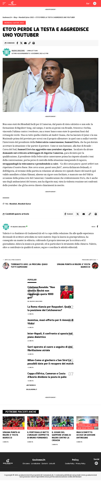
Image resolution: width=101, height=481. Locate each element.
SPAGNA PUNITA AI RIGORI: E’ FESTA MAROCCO (11, 436)
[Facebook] (97, 227)
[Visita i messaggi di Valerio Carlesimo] (7, 52)
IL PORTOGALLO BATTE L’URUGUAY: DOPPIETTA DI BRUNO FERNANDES (38, 436)
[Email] (25, 43)
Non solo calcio (85, 429)
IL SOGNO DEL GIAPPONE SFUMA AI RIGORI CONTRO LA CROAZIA (61, 437)
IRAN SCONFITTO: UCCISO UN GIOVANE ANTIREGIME (85, 436)
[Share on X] (21, 43)
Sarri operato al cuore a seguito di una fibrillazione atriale (49, 349)
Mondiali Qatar (24, 204)
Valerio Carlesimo (19, 51)
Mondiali (13, 204)
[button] (29, 43)
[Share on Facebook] (17, 43)
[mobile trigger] (5, 3)
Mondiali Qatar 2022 (14, 23)
